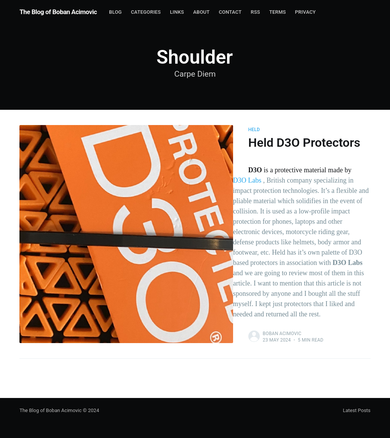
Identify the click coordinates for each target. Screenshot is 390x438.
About (201, 12)
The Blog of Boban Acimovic (58, 12)
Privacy (305, 12)
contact (230, 12)
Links (177, 12)
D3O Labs (247, 180)
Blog (115, 12)
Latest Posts (357, 410)
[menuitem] (115, 12)
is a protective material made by (300, 170)
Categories (146, 12)
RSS (255, 12)
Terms (277, 12)
